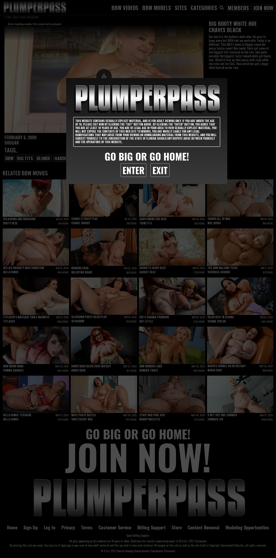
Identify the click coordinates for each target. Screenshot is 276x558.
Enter (133, 170)
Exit (160, 170)
